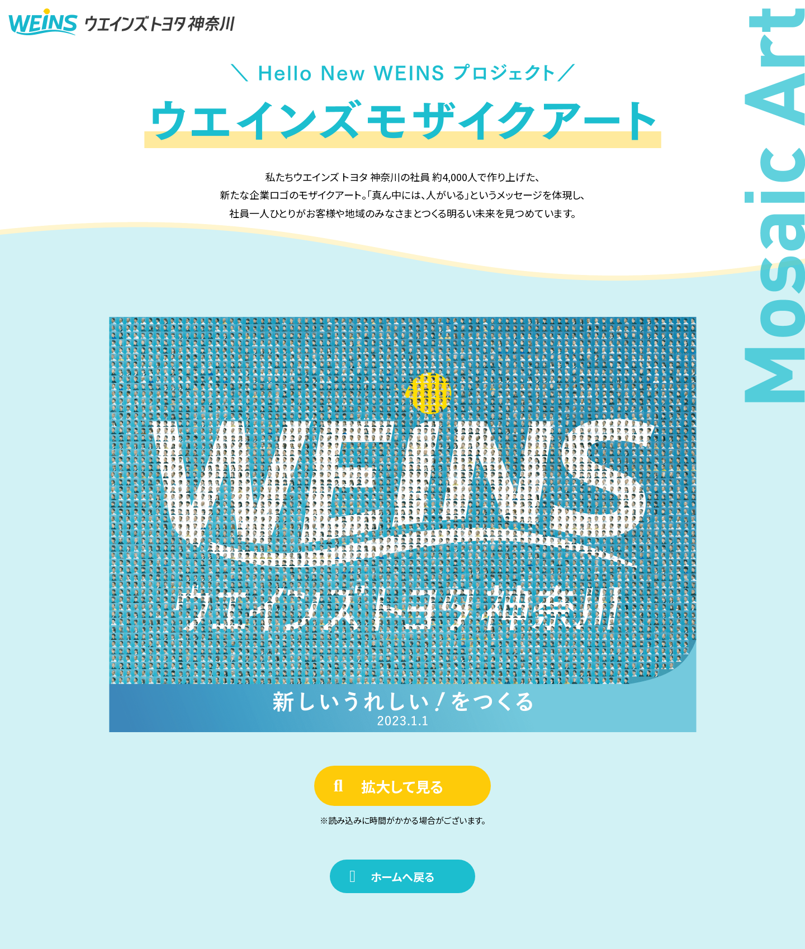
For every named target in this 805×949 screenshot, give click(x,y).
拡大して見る (402, 786)
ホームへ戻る (402, 877)
